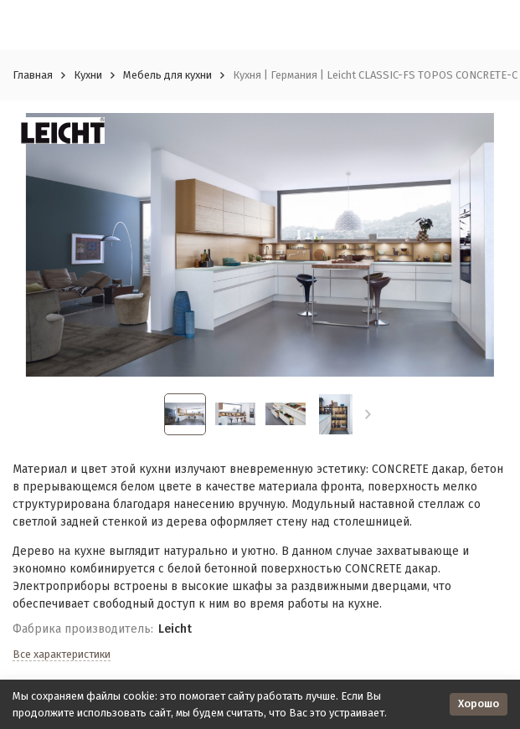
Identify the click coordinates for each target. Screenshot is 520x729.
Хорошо (478, 703)
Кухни (88, 75)
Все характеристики (62, 654)
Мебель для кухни (167, 75)
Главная (33, 75)
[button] (368, 414)
